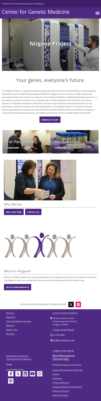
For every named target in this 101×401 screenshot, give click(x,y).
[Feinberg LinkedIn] (25, 373)
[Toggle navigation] (97, 13)
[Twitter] (71, 304)
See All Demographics (17, 287)
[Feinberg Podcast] (10, 381)
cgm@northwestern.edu (63, 340)
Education (10, 317)
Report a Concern (60, 395)
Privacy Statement (60, 382)
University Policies (60, 391)
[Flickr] (78, 304)
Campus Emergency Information (67, 387)
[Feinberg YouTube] (32, 373)
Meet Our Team (14, 212)
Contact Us (33, 212)
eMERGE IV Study (50, 119)
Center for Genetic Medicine (35, 12)
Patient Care (11, 329)
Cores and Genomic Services (18, 321)
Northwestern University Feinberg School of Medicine (23, 4)
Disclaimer (57, 378)
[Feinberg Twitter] (18, 373)
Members (10, 334)
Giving (9, 364)
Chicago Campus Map (62, 329)
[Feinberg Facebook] (10, 373)
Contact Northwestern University (67, 370)
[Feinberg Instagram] (39, 373)
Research (10, 325)
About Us (10, 313)
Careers (55, 374)
